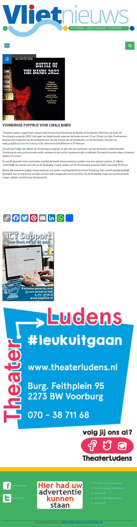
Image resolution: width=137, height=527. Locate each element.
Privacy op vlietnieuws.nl (108, 497)
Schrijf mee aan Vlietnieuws (109, 487)
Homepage (100, 492)
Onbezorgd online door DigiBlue (81, 522)
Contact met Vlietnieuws (108, 482)
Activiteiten (24, 59)
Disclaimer (100, 502)
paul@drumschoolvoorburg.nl (23, 143)
